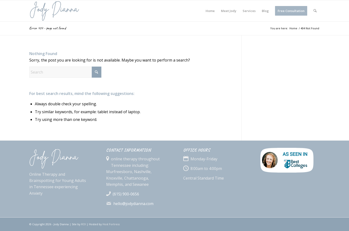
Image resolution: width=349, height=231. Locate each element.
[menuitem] (210, 10)
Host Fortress (111, 224)
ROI (83, 224)
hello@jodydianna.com (133, 203)
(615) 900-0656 (126, 194)
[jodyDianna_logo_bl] (67, 10)
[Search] (315, 10)
